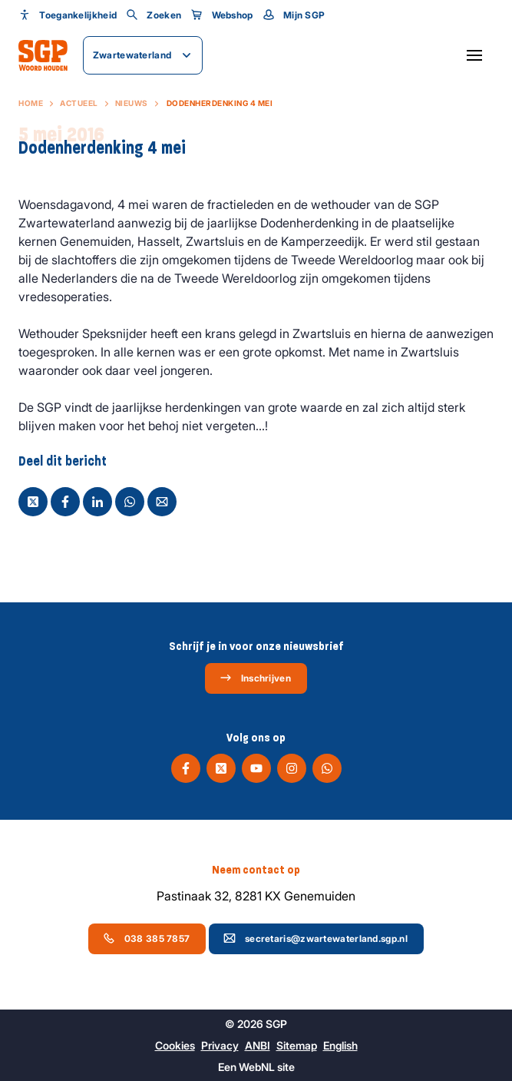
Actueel (79, 103)
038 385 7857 (146, 938)
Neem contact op (256, 870)
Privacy (220, 1045)
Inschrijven (255, 677)
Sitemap (296, 1045)
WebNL (257, 1066)
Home (30, 103)
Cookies (175, 1045)
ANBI (257, 1045)
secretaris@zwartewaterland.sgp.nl (315, 938)
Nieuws (131, 103)
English (340, 1045)
